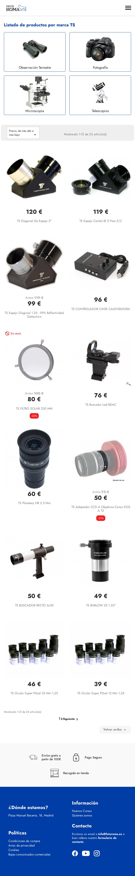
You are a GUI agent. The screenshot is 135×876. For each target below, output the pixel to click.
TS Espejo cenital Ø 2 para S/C (100, 221)
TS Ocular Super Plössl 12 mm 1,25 (100, 693)
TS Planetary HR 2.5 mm (34, 503)
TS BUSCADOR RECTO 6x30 (34, 605)
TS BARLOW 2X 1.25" (101, 605)
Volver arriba (115, 729)
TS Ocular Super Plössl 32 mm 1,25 (34, 693)
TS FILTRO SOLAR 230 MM (34, 408)
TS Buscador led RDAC (100, 404)
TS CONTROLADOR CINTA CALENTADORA (100, 309)
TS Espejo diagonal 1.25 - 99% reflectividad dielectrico (34, 315)
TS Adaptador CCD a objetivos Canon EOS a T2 (100, 509)
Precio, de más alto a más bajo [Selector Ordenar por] (23, 133)
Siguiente (71, 719)
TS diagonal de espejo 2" (34, 221)
